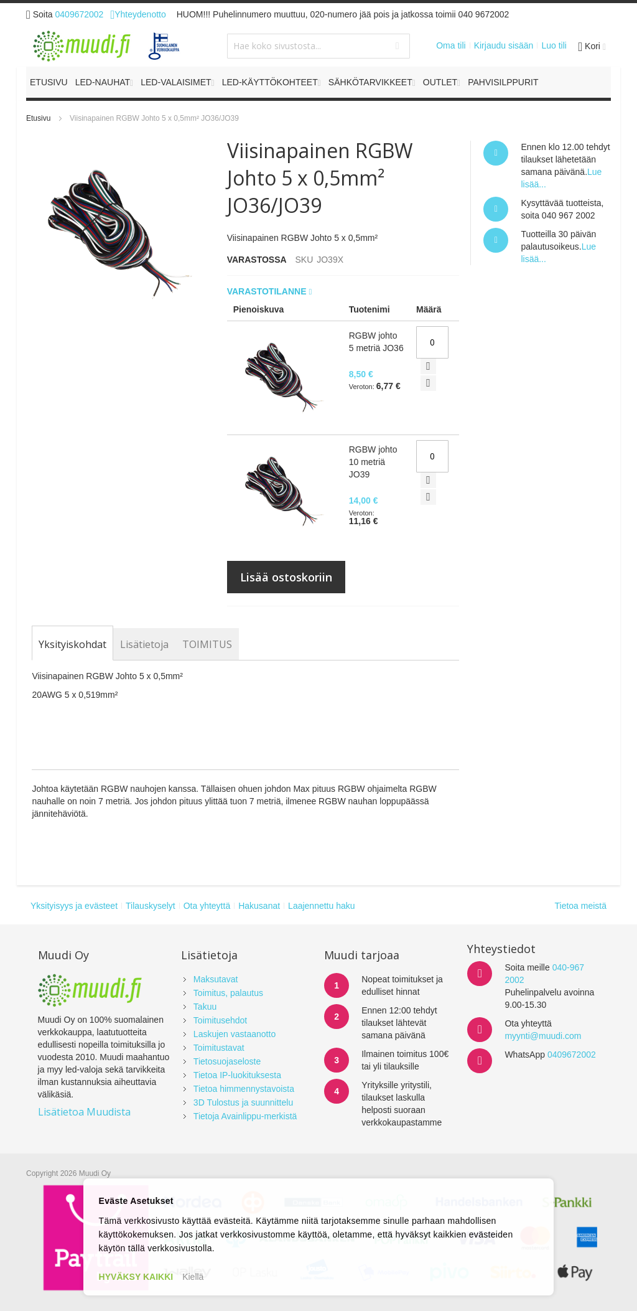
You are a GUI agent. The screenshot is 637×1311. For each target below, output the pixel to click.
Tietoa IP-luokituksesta (237, 1075)
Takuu (204, 1007)
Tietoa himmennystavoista (243, 1089)
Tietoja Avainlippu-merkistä (245, 1116)
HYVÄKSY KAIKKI (136, 1277)
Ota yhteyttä (207, 906)
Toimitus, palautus (228, 993)
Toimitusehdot (220, 1020)
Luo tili (553, 45)
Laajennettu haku (321, 906)
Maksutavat (215, 979)
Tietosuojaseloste (227, 1061)
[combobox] (318, 46)
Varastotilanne (268, 291)
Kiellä (192, 1277)
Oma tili (450, 45)
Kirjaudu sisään (504, 45)
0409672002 (79, 14)
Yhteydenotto (137, 14)
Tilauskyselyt (150, 906)
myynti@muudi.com (542, 1036)
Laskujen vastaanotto (234, 1034)
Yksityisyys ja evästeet (74, 906)
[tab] (72, 644)
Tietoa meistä (580, 906)
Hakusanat (259, 906)
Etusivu (38, 118)
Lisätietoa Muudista (84, 1112)
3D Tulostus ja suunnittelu (243, 1102)
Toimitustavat (218, 1048)
